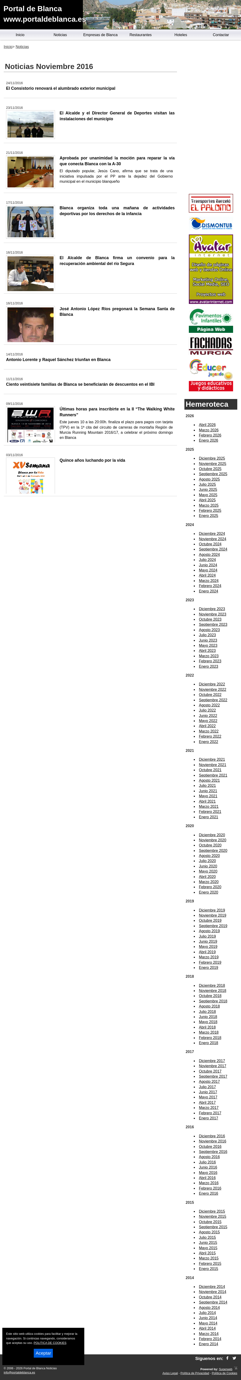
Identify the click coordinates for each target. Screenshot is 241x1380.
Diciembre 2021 (212, 759)
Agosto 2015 (209, 1232)
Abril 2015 (207, 1253)
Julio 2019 (207, 936)
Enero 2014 (208, 1344)
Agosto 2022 (209, 705)
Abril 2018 (207, 1027)
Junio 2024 (208, 565)
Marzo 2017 (209, 1108)
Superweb (225, 1369)
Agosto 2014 (209, 1308)
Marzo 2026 (209, 430)
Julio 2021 (207, 786)
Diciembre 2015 (212, 1211)
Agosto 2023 (209, 630)
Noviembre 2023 (212, 614)
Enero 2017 (208, 1118)
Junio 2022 (208, 716)
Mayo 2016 (208, 1173)
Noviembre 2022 (212, 690)
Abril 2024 (207, 575)
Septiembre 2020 (213, 851)
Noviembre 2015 (212, 1216)
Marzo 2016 (209, 1183)
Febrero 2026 (210, 435)
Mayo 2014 (208, 1323)
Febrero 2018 (210, 1038)
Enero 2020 (208, 892)
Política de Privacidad (194, 1373)
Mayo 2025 (208, 495)
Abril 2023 (207, 651)
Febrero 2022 (210, 736)
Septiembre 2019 (213, 926)
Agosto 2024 (209, 555)
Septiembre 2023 (213, 624)
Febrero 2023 (210, 661)
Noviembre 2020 (212, 840)
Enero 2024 (208, 591)
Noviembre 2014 (212, 1292)
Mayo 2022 (208, 721)
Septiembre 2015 (213, 1227)
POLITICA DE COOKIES (50, 1343)
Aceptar (43, 1353)
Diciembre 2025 (212, 458)
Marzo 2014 (209, 1334)
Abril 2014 (207, 1328)
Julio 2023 (207, 635)
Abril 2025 (207, 500)
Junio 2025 (208, 490)
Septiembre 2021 (213, 775)
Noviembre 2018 (212, 991)
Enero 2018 (208, 1043)
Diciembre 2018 (212, 986)
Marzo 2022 (209, 731)
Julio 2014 (207, 1313)
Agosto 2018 (209, 1006)
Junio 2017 (208, 1092)
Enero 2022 (208, 742)
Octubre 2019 (210, 920)
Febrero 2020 (210, 887)
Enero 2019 (208, 968)
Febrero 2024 (210, 586)
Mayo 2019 (208, 947)
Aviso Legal (170, 1373)
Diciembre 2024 (212, 534)
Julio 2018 (207, 1012)
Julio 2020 (207, 861)
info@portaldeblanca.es (19, 1372)
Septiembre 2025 (213, 474)
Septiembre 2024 (213, 549)
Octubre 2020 (210, 845)
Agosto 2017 (209, 1082)
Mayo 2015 (208, 1248)
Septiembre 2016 (213, 1152)
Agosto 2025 (209, 479)
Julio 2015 (207, 1237)
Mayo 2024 (208, 570)
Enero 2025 (208, 516)
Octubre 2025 (210, 469)
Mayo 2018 (208, 1022)
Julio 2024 (207, 560)
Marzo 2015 (209, 1258)
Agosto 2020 (209, 856)
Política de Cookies (224, 1373)
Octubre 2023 (210, 619)
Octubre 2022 (210, 695)
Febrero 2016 (210, 1188)
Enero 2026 (208, 440)
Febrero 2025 (210, 511)
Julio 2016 (207, 1162)
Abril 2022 (207, 726)
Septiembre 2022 (213, 700)
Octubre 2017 (210, 1071)
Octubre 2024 (210, 544)
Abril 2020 (207, 877)
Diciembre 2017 (212, 1061)
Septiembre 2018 (213, 1001)
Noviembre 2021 (212, 765)
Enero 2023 (208, 666)
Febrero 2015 (210, 1264)
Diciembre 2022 (212, 684)
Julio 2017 (207, 1087)
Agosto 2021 (209, 780)
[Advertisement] (210, 118)
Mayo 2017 (208, 1097)
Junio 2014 (208, 1318)
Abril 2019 (207, 952)
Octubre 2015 (210, 1222)
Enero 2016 (208, 1193)
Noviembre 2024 (212, 539)
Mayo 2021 (208, 796)
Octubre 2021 (210, 770)
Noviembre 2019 (212, 915)
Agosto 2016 (209, 1157)
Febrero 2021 (210, 812)
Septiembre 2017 (213, 1076)
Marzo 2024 (209, 581)
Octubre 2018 (210, 996)
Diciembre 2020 (212, 835)
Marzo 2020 (209, 882)
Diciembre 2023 (212, 609)
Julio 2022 (207, 710)
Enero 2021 (208, 817)
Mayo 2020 (208, 871)
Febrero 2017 (210, 1113)
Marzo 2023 (209, 656)
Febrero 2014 (210, 1339)
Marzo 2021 (209, 807)
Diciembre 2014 (212, 1287)
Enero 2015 (208, 1269)
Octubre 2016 (210, 1147)
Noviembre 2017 (212, 1066)
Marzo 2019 (209, 957)
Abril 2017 (207, 1103)
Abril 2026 (207, 425)
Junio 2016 (208, 1167)
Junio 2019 (208, 941)
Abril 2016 (207, 1178)
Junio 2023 (208, 640)
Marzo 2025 (209, 505)
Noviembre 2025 (212, 464)
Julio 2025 (207, 484)
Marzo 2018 (209, 1032)
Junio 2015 (208, 1243)
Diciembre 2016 (212, 1136)
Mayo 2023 (208, 645)
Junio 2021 (208, 791)
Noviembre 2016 (212, 1141)
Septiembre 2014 (213, 1302)
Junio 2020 (208, 866)
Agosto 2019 (209, 931)
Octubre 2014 (210, 1297)
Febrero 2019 (210, 962)
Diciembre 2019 (212, 910)
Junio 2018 (208, 1017)
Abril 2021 (207, 801)
